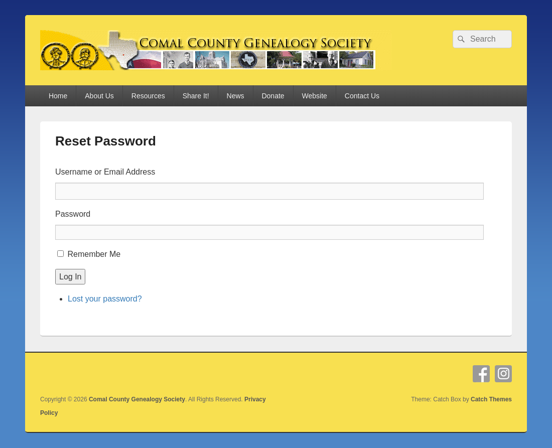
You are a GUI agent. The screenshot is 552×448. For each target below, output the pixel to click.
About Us (99, 96)
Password (72, 214)
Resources (148, 96)
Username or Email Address (105, 172)
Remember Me (93, 254)
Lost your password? (105, 298)
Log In (70, 276)
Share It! (196, 96)
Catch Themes (491, 399)
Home (58, 96)
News (235, 96)
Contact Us (362, 96)
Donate (272, 96)
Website (314, 96)
